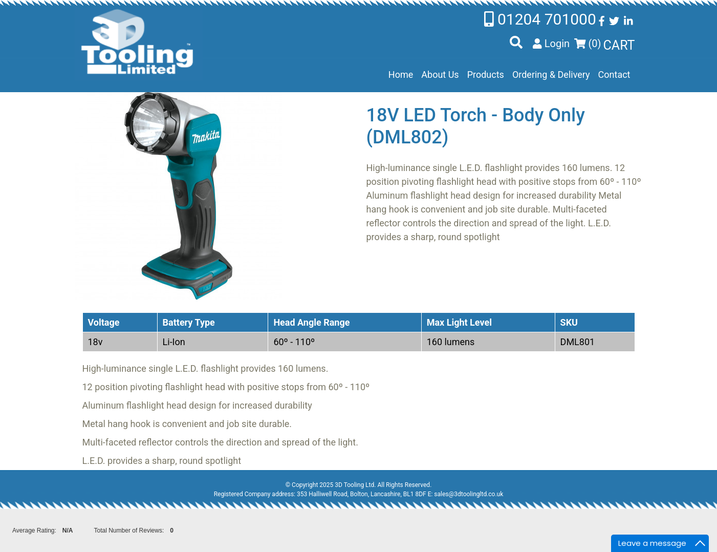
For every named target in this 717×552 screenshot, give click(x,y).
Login (551, 43)
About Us (440, 74)
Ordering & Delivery (551, 74)
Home (400, 74)
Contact (614, 74)
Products (485, 74)
